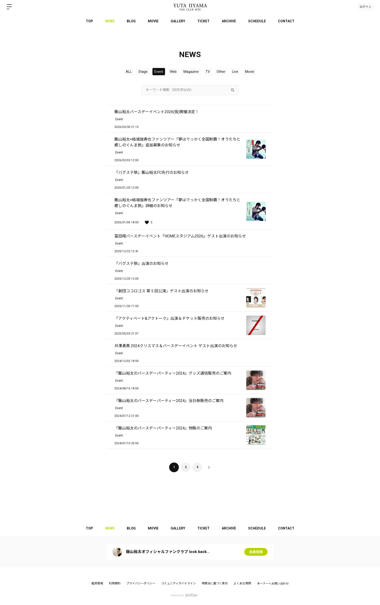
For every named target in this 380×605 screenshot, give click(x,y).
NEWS (110, 21)
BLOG (131, 21)
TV (208, 72)
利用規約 (114, 583)
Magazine (191, 72)
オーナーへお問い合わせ (273, 583)
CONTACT (286, 21)
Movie (249, 72)
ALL (129, 72)
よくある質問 (242, 583)
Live (235, 72)
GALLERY (178, 21)
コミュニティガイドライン (178, 583)
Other (221, 72)
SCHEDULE (257, 21)
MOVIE (153, 21)
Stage (143, 72)
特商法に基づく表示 (215, 583)
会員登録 (256, 552)
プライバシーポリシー (140, 583)
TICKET (203, 21)
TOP (89, 21)
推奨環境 (97, 583)
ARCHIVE (229, 21)
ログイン (365, 6)
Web (173, 72)
